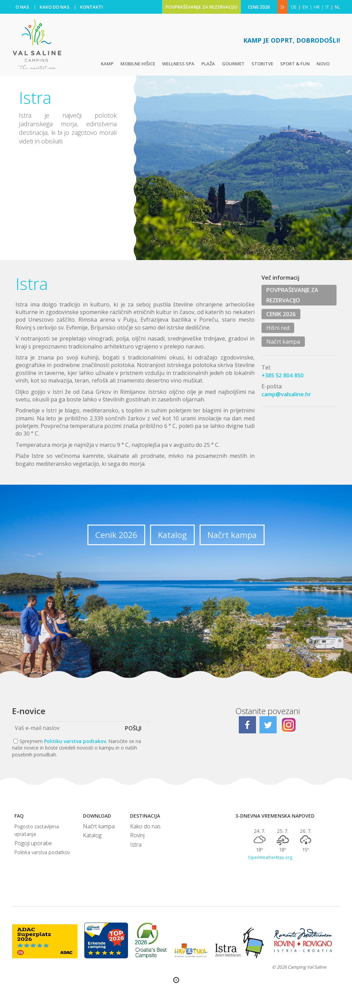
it (327, 7)
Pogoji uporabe (33, 843)
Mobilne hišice (137, 64)
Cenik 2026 (116, 534)
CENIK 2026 (281, 314)
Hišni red (277, 328)
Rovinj (137, 835)
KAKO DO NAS (55, 7)
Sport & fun (295, 64)
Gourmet (233, 64)
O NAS (22, 7)
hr (317, 7)
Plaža (208, 64)
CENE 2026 (259, 7)
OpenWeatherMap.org (270, 857)
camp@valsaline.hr (286, 394)
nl (337, 7)
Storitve (262, 64)
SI (282, 7)
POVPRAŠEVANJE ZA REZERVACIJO (201, 7)
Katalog (172, 534)
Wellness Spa (178, 64)
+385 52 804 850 (283, 375)
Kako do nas (145, 826)
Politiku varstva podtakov (75, 741)
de (294, 7)
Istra (135, 844)
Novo (323, 64)
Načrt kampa (283, 341)
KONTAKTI (91, 7)
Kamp (107, 64)
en (305, 7)
